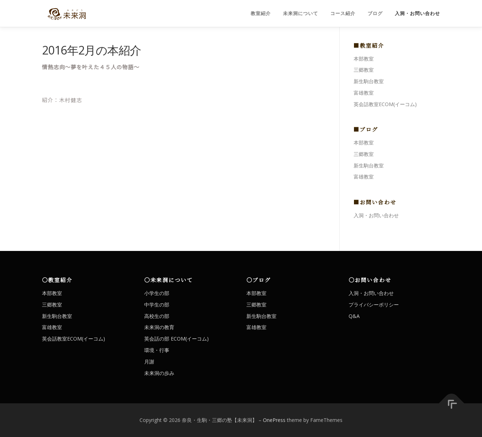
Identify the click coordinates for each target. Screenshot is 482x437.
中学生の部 (156, 304)
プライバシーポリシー (374, 304)
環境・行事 (156, 350)
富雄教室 (364, 92)
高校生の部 (156, 316)
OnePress (274, 420)
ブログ (375, 13)
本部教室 (364, 58)
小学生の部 (156, 293)
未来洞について (300, 13)
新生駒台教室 (369, 81)
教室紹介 (261, 13)
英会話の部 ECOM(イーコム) (176, 338)
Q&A (354, 316)
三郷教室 (364, 69)
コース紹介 (342, 13)
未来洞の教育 (159, 327)
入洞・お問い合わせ (417, 13)
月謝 (149, 361)
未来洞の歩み (159, 373)
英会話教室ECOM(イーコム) (385, 104)
